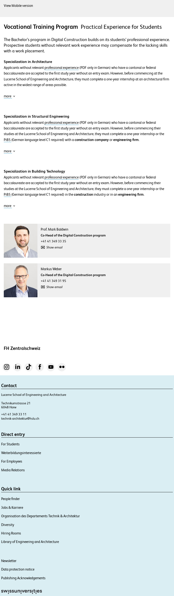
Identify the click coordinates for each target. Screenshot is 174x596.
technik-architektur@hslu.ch (20, 418)
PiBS (7, 140)
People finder (10, 499)
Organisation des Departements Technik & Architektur (40, 516)
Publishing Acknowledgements (23, 578)
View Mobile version (18, 6)
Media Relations (13, 470)
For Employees (11, 461)
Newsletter (8, 561)
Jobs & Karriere (12, 507)
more (9, 96)
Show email (54, 247)
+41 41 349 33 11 (14, 414)
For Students (10, 444)
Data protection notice (17, 569)
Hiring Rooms (11, 533)
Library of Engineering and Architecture (30, 542)
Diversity (7, 525)
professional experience (62, 68)
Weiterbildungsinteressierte (21, 453)
